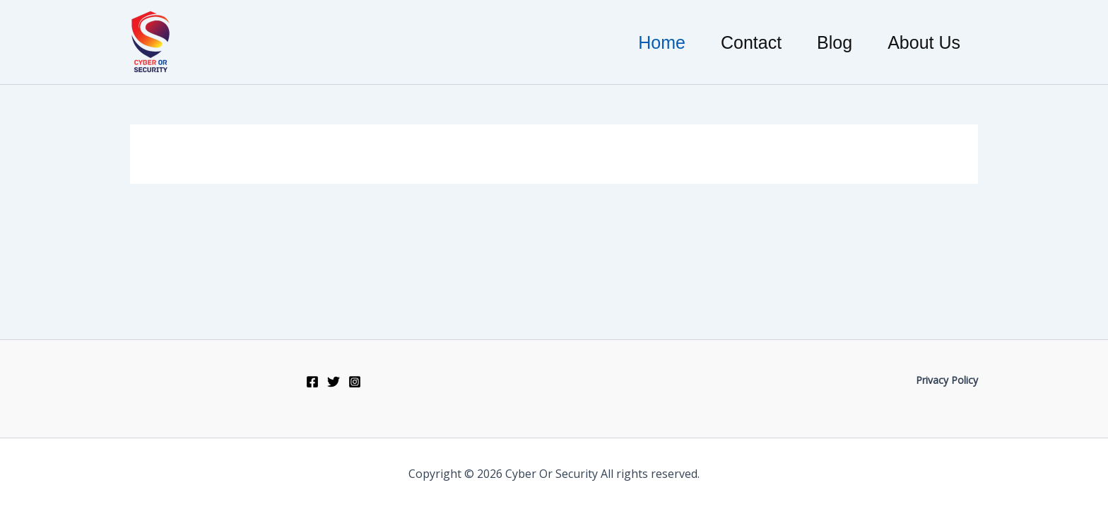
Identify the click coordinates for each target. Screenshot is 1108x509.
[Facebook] (312, 381)
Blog (834, 42)
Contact (751, 42)
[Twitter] (333, 381)
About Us (924, 42)
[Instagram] (354, 381)
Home (661, 42)
